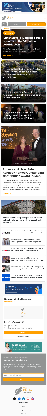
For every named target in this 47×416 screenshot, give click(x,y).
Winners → (17, 24)
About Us (23, 413)
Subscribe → (23, 380)
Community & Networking (23, 410)
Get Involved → (36, 24)
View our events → (9, 301)
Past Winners (16, 163)
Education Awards (23, 402)
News (23, 406)
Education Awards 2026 (14, 322)
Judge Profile (24, 163)
